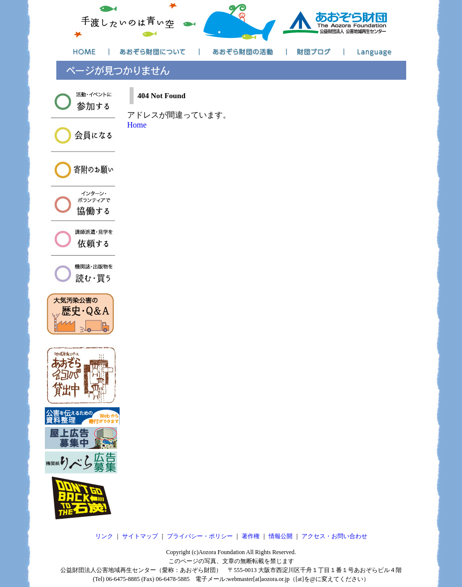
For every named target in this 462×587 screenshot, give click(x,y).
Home (137, 125)
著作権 (251, 536)
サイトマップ (140, 536)
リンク (104, 536)
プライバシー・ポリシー (200, 536)
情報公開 (281, 536)
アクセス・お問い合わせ (334, 536)
